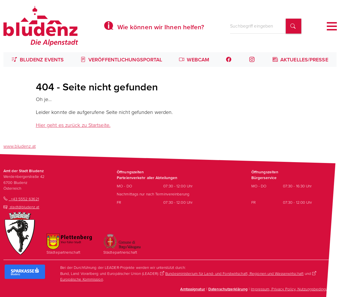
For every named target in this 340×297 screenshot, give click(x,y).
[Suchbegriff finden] (293, 26)
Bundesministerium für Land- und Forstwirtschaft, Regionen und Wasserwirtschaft (234, 273)
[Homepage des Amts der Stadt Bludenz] (40, 26)
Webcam (194, 59)
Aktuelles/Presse (300, 59)
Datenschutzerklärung (228, 289)
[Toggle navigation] (332, 26)
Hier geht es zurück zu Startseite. (73, 124)
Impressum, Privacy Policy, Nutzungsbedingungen (294, 289)
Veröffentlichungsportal (121, 59)
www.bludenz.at (19, 146)
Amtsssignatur (192, 289)
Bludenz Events (38, 59)
